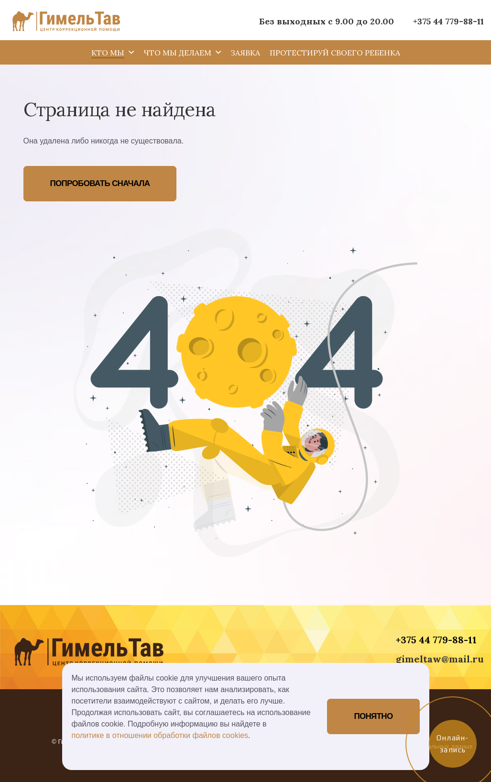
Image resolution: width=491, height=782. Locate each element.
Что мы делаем (177, 52)
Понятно (373, 716)
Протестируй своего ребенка (335, 52)
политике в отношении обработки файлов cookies (160, 735)
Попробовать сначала (100, 183)
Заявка (245, 52)
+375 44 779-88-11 (448, 21)
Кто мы (107, 52)
